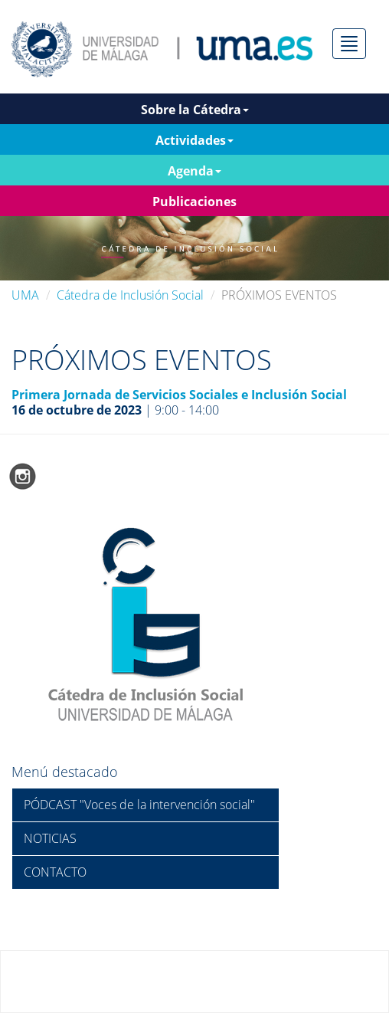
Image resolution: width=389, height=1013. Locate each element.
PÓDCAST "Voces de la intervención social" (139, 804)
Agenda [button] (194, 170)
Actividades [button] (194, 140)
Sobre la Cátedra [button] (195, 109)
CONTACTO (55, 872)
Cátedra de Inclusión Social (130, 295)
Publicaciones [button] (194, 201)
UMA (25, 295)
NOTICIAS (50, 838)
